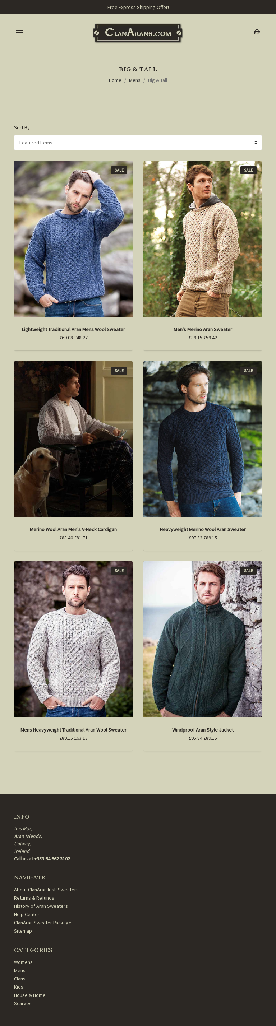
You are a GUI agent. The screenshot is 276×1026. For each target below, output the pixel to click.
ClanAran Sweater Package (43, 922)
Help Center (27, 914)
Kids (18, 987)
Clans (20, 978)
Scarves (23, 1003)
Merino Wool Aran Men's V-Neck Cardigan (73, 529)
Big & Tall (157, 80)
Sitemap (23, 931)
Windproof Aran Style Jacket (203, 729)
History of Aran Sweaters (41, 906)
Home (115, 80)
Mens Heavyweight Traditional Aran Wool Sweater (73, 729)
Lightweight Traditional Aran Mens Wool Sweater (73, 329)
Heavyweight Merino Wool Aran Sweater (203, 529)
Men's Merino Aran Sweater (203, 329)
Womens (23, 962)
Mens (135, 80)
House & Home (30, 995)
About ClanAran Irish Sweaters (46, 889)
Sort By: (22, 127)
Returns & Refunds (34, 898)
